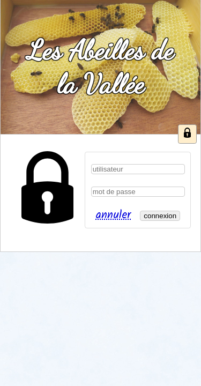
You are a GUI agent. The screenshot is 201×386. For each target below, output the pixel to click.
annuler (113, 215)
